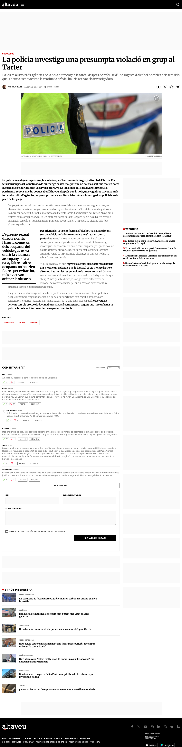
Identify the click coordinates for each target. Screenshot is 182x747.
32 (7, 463)
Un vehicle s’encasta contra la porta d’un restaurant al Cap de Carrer (55, 629)
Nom (7, 495)
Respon (21, 382)
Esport (48, 738)
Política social (26, 655)
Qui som (6, 742)
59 (14, 404)
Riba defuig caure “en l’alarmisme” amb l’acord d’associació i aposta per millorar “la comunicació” (57, 645)
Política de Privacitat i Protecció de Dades (46, 531)
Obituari (85, 738)
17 (6, 404)
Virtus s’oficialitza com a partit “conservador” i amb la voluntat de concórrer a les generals (149, 249)
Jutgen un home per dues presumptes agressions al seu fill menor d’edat (57, 689)
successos (9, 322)
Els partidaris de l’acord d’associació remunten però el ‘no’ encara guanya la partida (58, 600)
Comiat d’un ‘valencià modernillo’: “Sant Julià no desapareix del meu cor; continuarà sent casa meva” (147, 234)
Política (23, 610)
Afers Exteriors (26, 595)
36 (7, 480)
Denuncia (33, 382)
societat (34, 322)
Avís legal (95, 742)
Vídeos (58, 738)
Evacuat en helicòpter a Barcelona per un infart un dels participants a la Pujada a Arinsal (150, 257)
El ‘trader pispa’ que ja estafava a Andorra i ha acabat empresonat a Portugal (149, 242)
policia (22, 322)
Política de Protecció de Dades (51, 742)
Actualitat (15, 738)
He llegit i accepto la (35, 531)
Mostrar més (61, 485)
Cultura (37, 738)
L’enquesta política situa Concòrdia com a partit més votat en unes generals (54, 615)
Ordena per (100, 368)
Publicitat (28, 742)
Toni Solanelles (15, 87)
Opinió (27, 738)
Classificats (71, 738)
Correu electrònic (72, 495)
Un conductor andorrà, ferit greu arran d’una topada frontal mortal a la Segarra (149, 264)
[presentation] (26, 542)
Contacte (16, 742)
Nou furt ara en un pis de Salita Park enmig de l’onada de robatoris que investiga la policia (56, 675)
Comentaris (53, 87)
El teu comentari (13, 509)
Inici (4, 738)
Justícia (23, 686)
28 (7, 439)
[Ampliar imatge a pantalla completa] (156, 98)
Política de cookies (78, 742)
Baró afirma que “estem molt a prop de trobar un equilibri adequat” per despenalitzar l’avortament (56, 660)
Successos (8, 54)
